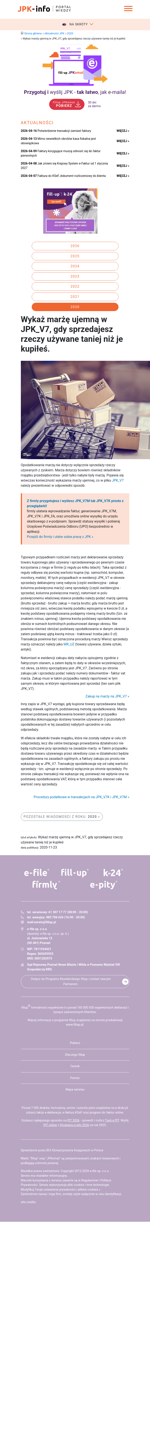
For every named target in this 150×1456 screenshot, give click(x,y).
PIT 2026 (73, 1120)
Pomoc (75, 1078)
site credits (28, 1202)
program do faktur (102, 1112)
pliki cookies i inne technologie (88, 1185)
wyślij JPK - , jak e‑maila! (75, 92)
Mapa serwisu (75, 1089)
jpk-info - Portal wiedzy (44, 8)
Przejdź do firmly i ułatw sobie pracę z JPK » (60, 537)
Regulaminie (89, 1180)
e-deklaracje (53, 1112)
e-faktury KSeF (72, 1112)
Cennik (75, 1066)
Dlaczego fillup (75, 1055)
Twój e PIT (112, 1120)
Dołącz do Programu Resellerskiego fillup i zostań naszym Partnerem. (71, 981)
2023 (75, 276)
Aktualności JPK (54, 33)
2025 (75, 256)
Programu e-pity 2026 (74, 1125)
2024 (75, 266)
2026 (75, 246)
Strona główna (33, 33)
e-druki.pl (121, 1108)
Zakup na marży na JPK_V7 (106, 696)
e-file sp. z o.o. (100, 1171)
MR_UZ (69, 644)
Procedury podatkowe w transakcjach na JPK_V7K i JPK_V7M (80, 797)
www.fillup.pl (74, 1024)
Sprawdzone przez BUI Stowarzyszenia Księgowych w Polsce (62, 1150)
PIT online (50, 1125)
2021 (75, 297)
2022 (75, 286)
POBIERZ (64, 104)
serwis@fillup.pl (45, 922)
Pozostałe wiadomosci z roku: (60, 817)
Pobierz (75, 1043)
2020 (70, 33)
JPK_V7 (118, 480)
